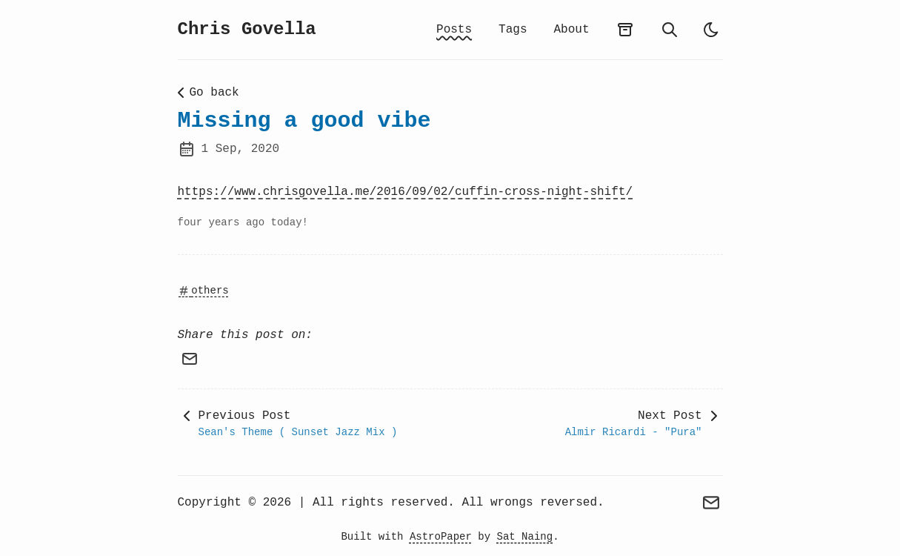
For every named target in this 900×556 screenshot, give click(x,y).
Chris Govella (247, 29)
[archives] (625, 30)
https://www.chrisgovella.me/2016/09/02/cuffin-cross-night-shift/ (405, 192)
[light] (711, 30)
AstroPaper (441, 537)
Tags (513, 29)
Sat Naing (525, 537)
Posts (454, 29)
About (571, 29)
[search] (669, 30)
